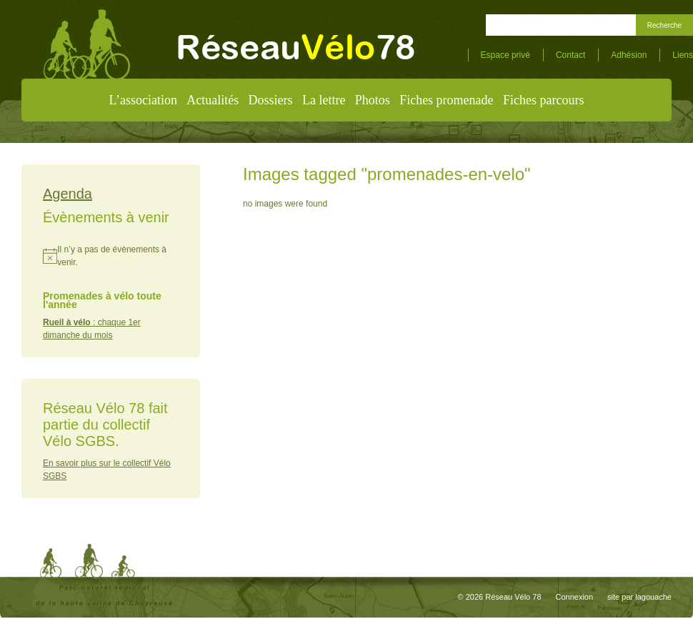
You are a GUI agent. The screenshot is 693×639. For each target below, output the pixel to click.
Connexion (575, 597)
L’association (143, 100)
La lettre (323, 100)
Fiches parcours (543, 100)
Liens (682, 55)
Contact (570, 55)
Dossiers (271, 100)
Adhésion (629, 55)
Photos (372, 100)
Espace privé (505, 55)
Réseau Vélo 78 (513, 597)
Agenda (67, 194)
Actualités (212, 100)
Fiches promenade (446, 100)
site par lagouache (639, 597)
